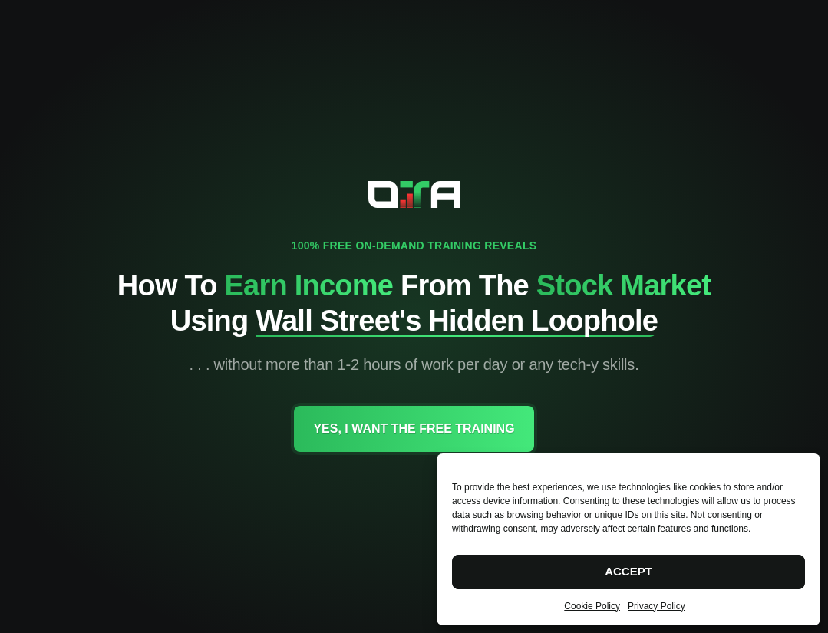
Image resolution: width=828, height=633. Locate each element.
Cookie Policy (592, 606)
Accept (628, 571)
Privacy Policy (656, 606)
